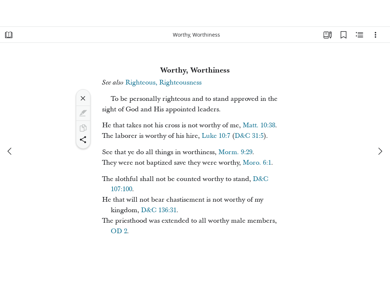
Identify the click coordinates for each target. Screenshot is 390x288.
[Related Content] (359, 35)
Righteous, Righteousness (163, 82)
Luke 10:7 (216, 135)
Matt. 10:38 (259, 125)
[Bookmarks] (343, 35)
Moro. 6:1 (257, 162)
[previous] (10, 151)
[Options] (375, 35)
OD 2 (119, 231)
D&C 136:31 (158, 210)
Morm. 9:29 (235, 152)
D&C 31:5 (249, 135)
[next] (380, 151)
